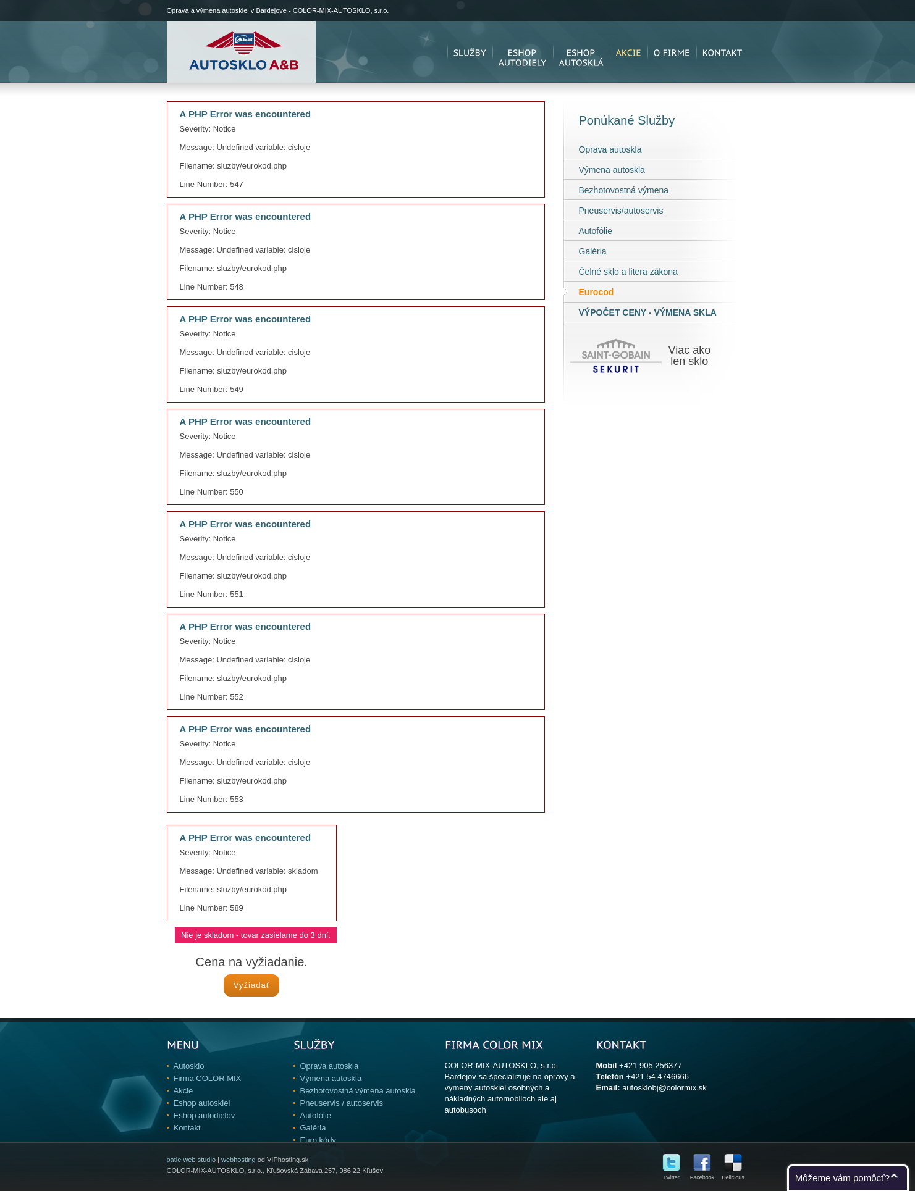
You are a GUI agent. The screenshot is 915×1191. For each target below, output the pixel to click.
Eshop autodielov (204, 1115)
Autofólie (595, 231)
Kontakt (187, 1127)
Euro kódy (318, 1140)
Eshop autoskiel (202, 1103)
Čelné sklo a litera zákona (628, 272)
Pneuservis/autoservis (621, 210)
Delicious (733, 1175)
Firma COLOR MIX (208, 1078)
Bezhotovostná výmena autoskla (358, 1090)
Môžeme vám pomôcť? (842, 1177)
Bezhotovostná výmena (624, 190)
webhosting (238, 1159)
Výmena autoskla (612, 170)
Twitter (671, 1175)
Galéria (593, 251)
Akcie (183, 1090)
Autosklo (189, 1066)
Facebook (702, 1175)
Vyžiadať (252, 985)
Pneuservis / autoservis (341, 1103)
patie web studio (191, 1159)
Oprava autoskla (610, 149)
